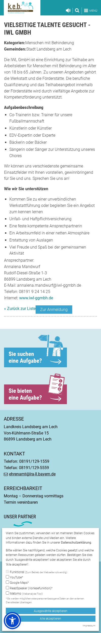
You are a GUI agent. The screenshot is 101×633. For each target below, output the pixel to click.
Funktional (36, 572)
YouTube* (14, 577)
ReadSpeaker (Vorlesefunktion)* (29, 588)
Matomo (24, 593)
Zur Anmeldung (54, 309)
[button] (12, 620)
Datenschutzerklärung (76, 542)
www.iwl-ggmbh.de (36, 298)
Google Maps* (17, 582)
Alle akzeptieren (50, 618)
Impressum (89, 625)
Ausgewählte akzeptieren (50, 611)
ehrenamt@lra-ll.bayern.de (32, 474)
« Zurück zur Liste (20, 308)
